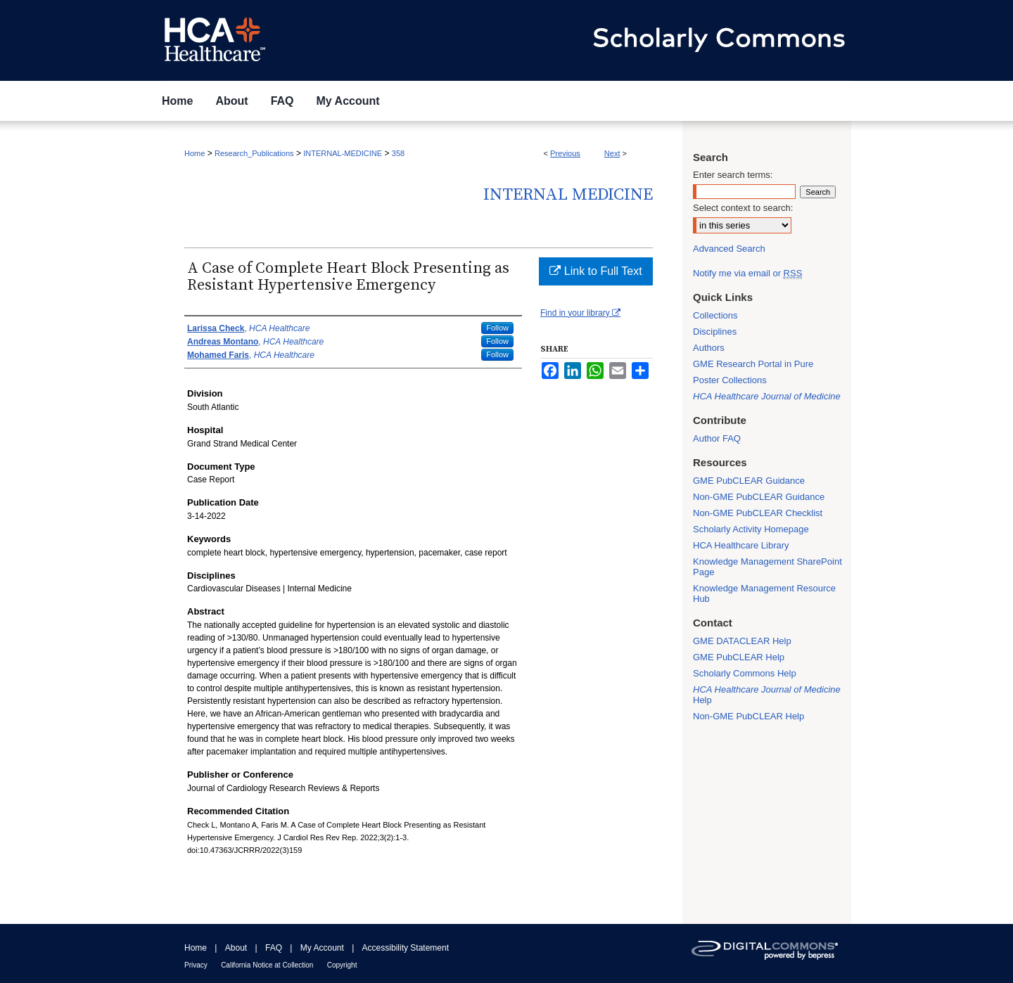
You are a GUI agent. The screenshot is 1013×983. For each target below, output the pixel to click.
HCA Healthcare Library (741, 545)
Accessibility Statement (405, 948)
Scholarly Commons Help (744, 673)
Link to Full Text (595, 271)
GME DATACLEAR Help (742, 641)
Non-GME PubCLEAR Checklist (757, 513)
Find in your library (580, 313)
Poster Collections (730, 380)
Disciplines (715, 331)
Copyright (342, 965)
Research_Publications (254, 153)
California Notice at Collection (267, 965)
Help (767, 694)
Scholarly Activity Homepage (751, 529)
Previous (565, 153)
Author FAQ (717, 438)
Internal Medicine (568, 194)
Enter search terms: (732, 174)
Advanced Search (729, 248)
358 (398, 153)
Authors (709, 347)
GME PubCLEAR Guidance (749, 480)
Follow (497, 327)
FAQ (273, 948)
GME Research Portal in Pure (753, 364)
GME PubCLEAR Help (738, 657)
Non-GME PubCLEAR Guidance (758, 497)
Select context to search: (743, 208)
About (236, 948)
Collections (715, 315)
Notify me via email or (747, 273)
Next (612, 153)
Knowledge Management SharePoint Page (767, 566)
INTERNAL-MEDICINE (342, 153)
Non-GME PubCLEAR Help (748, 716)
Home (194, 153)
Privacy (196, 965)
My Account (322, 948)
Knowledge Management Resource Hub (764, 593)
